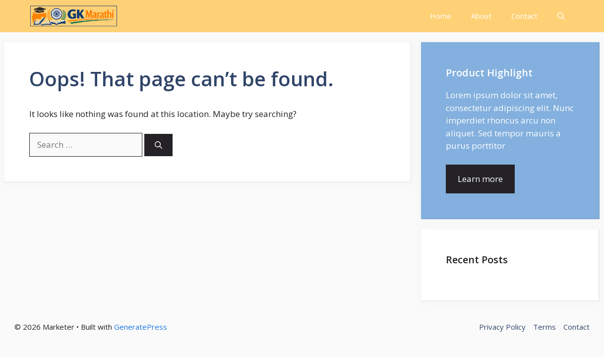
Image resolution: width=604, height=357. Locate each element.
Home (440, 16)
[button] (561, 16)
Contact (524, 16)
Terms (544, 327)
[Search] (158, 145)
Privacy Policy (502, 327)
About (481, 16)
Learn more (480, 178)
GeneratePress (140, 327)
